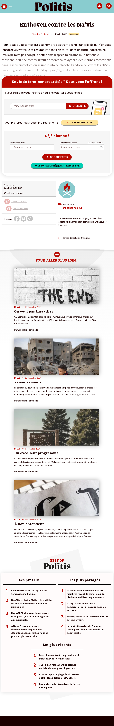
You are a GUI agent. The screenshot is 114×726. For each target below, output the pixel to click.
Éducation (23, 618)
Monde (22, 609)
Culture (4, 623)
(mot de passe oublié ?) (95, 142)
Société (4, 618)
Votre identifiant (17, 142)
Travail (22, 612)
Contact (11, 701)
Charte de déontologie (49, 701)
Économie (23, 615)
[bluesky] (29, 716)
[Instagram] (47, 716)
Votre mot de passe (68, 142)
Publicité (50, 706)
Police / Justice (26, 623)
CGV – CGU (69, 701)
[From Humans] (55, 716)
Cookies (62, 706)
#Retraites (80, 618)
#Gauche (80, 615)
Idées (3, 621)
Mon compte (44, 623)
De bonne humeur (72, 207)
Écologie (5, 615)
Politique (5, 612)
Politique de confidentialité (92, 701)
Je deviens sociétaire (48, 612)
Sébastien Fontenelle (41, 33)
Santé (21, 621)
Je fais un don (45, 609)
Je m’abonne (44, 615)
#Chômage (80, 621)
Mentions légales (26, 701)
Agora (4, 609)
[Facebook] (20, 716)
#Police (79, 612)
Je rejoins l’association (48, 618)
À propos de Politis (47, 621)
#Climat (79, 609)
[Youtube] (38, 716)
